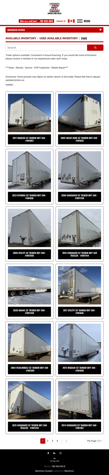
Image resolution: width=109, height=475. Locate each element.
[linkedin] (54, 453)
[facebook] (48, 453)
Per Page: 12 (93, 441)
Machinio (69, 471)
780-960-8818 (46, 21)
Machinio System (44, 471)
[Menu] (80, 21)
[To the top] (54, 460)
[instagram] (60, 453)
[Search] (46, 48)
